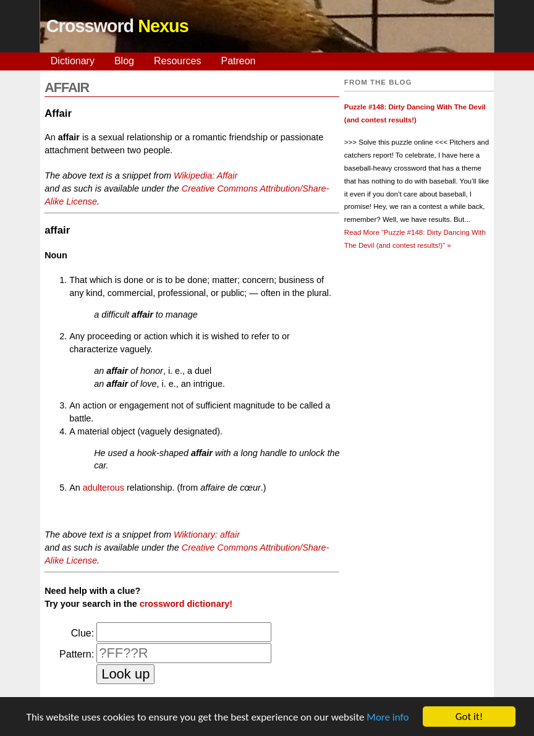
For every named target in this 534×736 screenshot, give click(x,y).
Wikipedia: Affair (205, 175)
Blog (124, 61)
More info (388, 717)
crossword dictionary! (186, 604)
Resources (177, 61)
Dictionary (73, 61)
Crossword (117, 26)
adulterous (103, 488)
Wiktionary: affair (207, 534)
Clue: (82, 633)
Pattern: (76, 654)
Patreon (238, 61)
